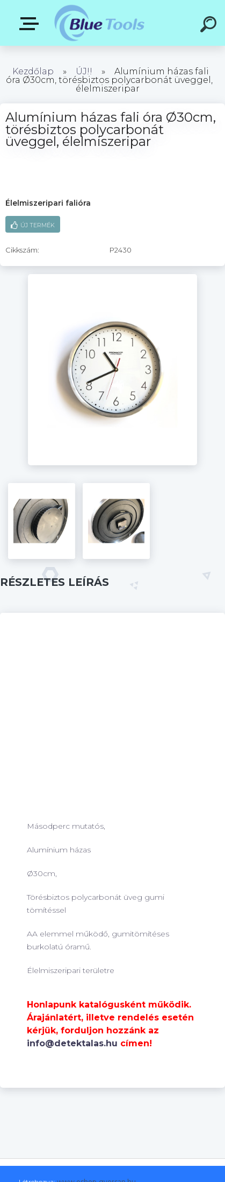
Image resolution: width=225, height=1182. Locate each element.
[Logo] (100, 23)
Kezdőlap (33, 71)
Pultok (31, 23)
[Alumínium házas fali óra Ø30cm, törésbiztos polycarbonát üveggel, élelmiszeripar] (112, 278)
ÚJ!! (85, 71)
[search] (210, 25)
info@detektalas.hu (72, 1043)
